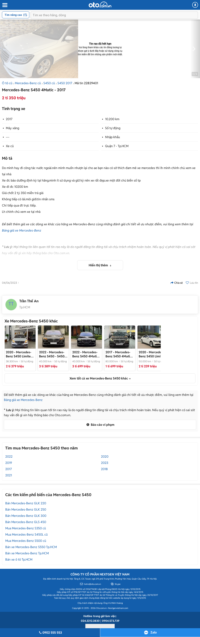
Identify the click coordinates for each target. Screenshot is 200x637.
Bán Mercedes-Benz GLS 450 (25, 522)
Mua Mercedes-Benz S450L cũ (26, 534)
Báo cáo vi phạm (100, 425)
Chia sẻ (176, 283)
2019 (8, 463)
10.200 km (112, 119)
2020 (104, 456)
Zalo (153, 632)
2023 (104, 463)
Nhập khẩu (112, 137)
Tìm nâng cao (16, 15)
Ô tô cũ (7, 83)
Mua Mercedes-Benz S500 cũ (25, 541)
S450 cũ (49, 83)
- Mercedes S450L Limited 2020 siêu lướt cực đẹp (19, 354)
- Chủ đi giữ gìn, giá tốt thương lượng (152, 354)
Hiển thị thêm (99, 265)
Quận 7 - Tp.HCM (117, 146)
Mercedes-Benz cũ (28, 83)
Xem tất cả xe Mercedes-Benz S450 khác (99, 378)
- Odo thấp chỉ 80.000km (119, 354)
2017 (9, 119)
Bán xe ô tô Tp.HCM (18, 559)
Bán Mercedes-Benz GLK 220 (25, 503)
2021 (8, 475)
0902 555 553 (50, 633)
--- (7, 137)
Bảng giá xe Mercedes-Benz (21, 230)
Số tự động (112, 128)
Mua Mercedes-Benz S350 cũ (25, 528)
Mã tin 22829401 (86, 83)
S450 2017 (64, 83)
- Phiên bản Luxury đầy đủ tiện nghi (85, 354)
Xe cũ (10, 146)
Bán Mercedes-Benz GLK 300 (25, 516)
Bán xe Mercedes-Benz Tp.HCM (27, 553)
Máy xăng (12, 128)
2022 (8, 456)
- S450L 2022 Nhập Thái (52, 354)
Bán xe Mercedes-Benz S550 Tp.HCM (31, 547)
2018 (104, 469)
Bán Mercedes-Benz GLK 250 (25, 509)
